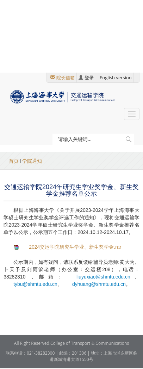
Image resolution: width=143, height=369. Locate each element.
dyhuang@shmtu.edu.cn (99, 284)
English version (116, 77)
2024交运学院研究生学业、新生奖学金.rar (75, 247)
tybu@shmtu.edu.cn (35, 284)
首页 (14, 160)
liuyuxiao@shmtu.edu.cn (103, 277)
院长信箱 (65, 77)
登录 (89, 77)
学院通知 (32, 160)
